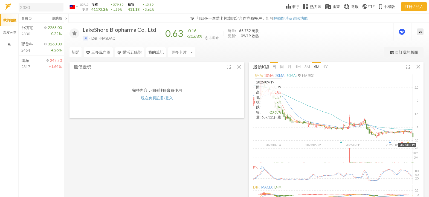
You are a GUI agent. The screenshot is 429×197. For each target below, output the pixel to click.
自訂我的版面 (403, 52)
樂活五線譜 (129, 52)
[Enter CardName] (181, 52)
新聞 (75, 52)
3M (307, 66)
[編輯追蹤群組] (9, 45)
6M (316, 66)
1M (298, 66)
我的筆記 (156, 52)
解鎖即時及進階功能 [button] (290, 18)
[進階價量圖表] (402, 31)
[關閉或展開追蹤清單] (66, 18)
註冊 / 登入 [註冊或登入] (414, 6)
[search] (41, 7)
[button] (39, 7)
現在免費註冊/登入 (157, 97)
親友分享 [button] (9, 32)
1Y (325, 66)
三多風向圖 (98, 52)
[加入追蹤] (74, 33)
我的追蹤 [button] (9, 20)
